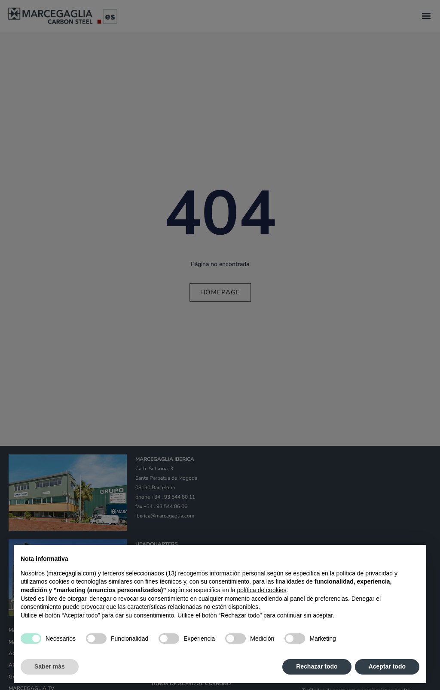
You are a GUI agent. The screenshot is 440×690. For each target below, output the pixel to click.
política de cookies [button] (261, 590)
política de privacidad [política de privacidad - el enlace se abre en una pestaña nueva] (364, 573)
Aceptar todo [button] (387, 666)
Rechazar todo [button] (316, 666)
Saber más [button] (49, 666)
